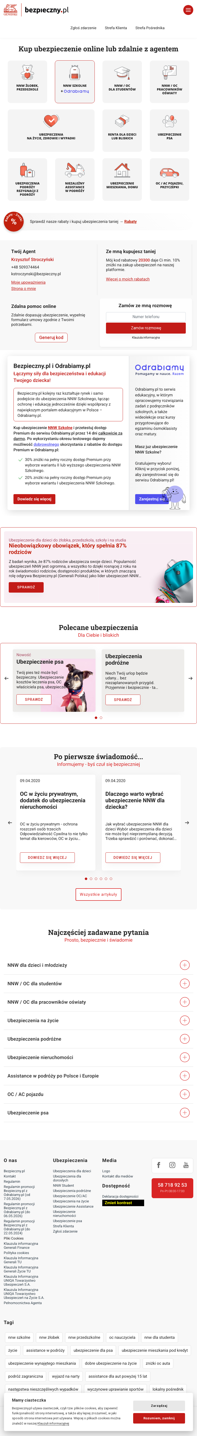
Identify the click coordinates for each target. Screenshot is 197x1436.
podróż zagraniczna (25, 1374)
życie (12, 1348)
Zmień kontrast (118, 1201)
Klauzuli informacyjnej (53, 1423)
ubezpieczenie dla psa (93, 1348)
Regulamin (12, 1180)
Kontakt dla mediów (117, 1175)
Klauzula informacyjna (146, 338)
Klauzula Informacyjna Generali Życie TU (21, 1268)
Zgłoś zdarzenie (83, 28)
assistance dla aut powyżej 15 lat (118, 1374)
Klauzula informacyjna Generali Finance (21, 1244)
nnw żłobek (49, 1335)
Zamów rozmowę (146, 328)
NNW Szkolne (60, 427)
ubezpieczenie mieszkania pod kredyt (155, 1348)
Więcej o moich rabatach (128, 279)
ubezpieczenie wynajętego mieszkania (42, 1361)
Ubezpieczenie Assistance (73, 1205)
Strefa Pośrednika (150, 28)
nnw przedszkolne (84, 1335)
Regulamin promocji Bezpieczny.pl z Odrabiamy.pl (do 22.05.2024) (19, 1226)
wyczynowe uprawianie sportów (115, 1387)
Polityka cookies (16, 1251)
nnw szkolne (19, 1335)
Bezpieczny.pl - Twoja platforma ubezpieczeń (36, 10)
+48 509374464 (25, 267)
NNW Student (63, 1184)
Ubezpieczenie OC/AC (70, 1194)
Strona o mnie (23, 288)
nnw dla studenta (159, 1335)
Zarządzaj (159, 1406)
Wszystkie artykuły (98, 892)
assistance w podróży (45, 1348)
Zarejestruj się (152, 499)
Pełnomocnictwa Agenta (23, 1301)
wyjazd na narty (66, 1374)
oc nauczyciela (122, 1335)
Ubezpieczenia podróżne (72, 1189)
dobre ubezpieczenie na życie (111, 1361)
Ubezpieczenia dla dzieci (72, 1169)
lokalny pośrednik (168, 1387)
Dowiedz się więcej (34, 499)
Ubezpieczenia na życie (71, 1200)
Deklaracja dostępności (120, 1195)
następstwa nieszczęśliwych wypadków (43, 1387)
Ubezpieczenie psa (67, 1219)
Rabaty (130, 221)
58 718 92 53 (172, 1183)
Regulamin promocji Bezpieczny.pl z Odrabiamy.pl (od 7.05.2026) (19, 1191)
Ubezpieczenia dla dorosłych (67, 1177)
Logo (106, 1169)
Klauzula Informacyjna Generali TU (21, 1258)
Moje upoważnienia (28, 282)
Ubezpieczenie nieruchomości (64, 1212)
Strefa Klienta (116, 28)
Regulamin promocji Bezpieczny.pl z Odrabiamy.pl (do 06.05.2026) (19, 1208)
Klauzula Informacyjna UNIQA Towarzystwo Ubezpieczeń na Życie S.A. (24, 1292)
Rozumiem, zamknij (159, 1418)
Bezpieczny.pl (14, 1169)
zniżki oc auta (158, 1361)
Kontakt (10, 1175)
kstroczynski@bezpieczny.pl (36, 273)
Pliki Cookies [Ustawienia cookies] (14, 1237)
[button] (6, 676)
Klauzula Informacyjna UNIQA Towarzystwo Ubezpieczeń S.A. (21, 1279)
